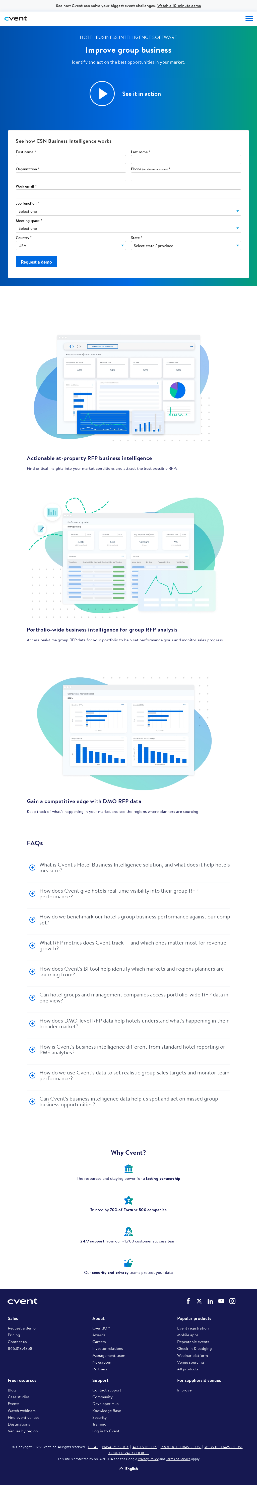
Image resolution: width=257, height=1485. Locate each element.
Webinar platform (192, 1355)
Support (100, 1380)
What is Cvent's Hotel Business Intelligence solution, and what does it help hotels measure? (134, 867)
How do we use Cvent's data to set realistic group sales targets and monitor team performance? (134, 1075)
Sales (13, 1318)
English (131, 1468)
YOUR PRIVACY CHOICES (128, 1452)
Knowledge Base (106, 1410)
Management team (108, 1355)
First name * (26, 152)
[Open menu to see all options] (249, 18)
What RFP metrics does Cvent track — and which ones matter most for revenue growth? (132, 945)
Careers (99, 1341)
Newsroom (101, 1362)
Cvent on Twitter (199, 1301)
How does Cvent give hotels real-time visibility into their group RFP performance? (119, 893)
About (98, 1318)
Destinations (19, 1424)
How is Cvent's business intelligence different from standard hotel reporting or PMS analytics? (132, 1049)
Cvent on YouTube (221, 1301)
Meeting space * (29, 221)
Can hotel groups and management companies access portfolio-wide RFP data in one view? (133, 997)
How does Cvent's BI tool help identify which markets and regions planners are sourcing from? (131, 971)
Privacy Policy (148, 1458)
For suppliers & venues (199, 1380)
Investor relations (107, 1348)
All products (188, 1369)
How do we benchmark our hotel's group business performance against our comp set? (134, 919)
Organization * (27, 169)
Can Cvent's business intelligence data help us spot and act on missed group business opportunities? (128, 1101)
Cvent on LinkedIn (210, 1301)
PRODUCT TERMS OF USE (181, 1446)
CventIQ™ (101, 1328)
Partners (99, 1369)
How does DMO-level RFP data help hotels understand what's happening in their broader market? (134, 1023)
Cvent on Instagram (232, 1301)
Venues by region (23, 1431)
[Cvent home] (16, 19)
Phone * (150, 169)
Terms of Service (178, 1458)
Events (14, 1403)
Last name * (140, 152)
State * (136, 238)
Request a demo (22, 1328)
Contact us (17, 1341)
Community (102, 1396)
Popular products (194, 1318)
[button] (102, 93)
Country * (24, 238)
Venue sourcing (190, 1362)
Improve (184, 1390)
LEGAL (93, 1446)
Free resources (22, 1380)
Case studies (19, 1396)
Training (99, 1424)
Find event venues (23, 1417)
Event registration (193, 1328)
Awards (98, 1335)
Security (99, 1417)
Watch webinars (22, 1410)
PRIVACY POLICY (115, 1446)
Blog (12, 1390)
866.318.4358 (20, 1348)
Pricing (14, 1335)
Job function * (27, 203)
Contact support (106, 1390)
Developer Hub (105, 1403)
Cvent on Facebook (188, 1301)
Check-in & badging (194, 1348)
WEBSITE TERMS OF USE (224, 1446)
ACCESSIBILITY (145, 1446)
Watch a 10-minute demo (179, 5)
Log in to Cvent (105, 1431)
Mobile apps (188, 1335)
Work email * (26, 186)
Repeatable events (193, 1341)
